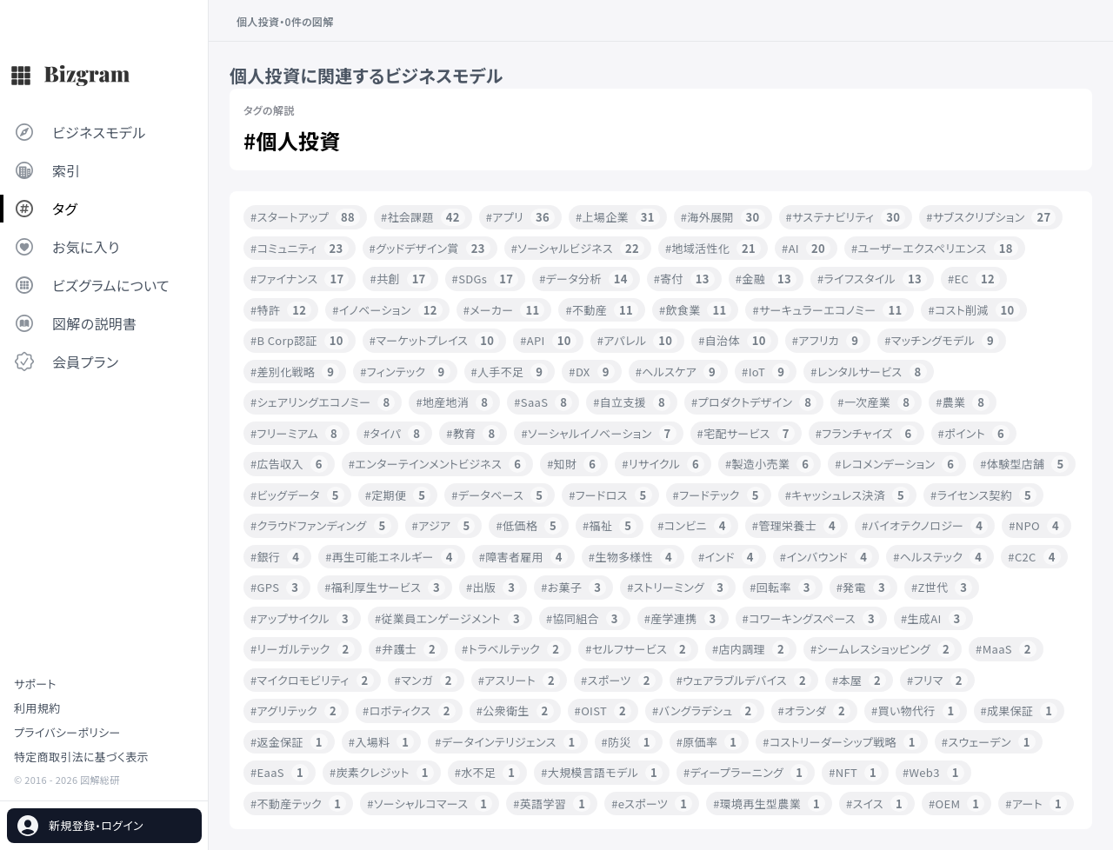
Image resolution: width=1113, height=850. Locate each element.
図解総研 (99, 780)
